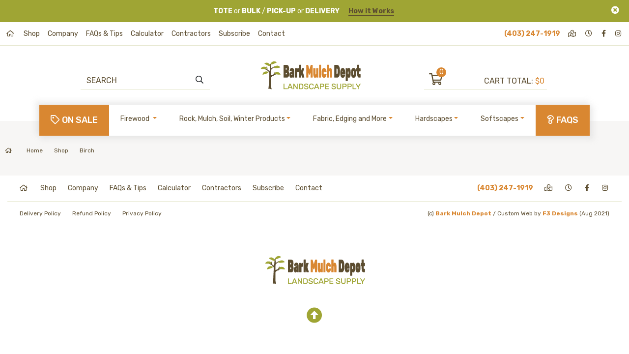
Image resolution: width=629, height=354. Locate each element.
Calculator (147, 34)
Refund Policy (91, 213)
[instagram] (619, 34)
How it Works (371, 11)
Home (24, 150)
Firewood (135, 119)
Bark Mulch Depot (463, 213)
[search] (199, 80)
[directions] (572, 34)
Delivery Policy (40, 213)
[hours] (589, 34)
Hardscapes (434, 119)
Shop (32, 34)
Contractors (191, 34)
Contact (271, 34)
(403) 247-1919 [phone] (532, 34)
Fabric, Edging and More (350, 119)
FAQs (562, 120)
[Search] (140, 80)
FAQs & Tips (104, 34)
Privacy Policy (142, 213)
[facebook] (604, 34)
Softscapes (499, 119)
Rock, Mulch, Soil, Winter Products (232, 119)
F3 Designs (560, 213)
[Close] (615, 10)
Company (63, 34)
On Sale (74, 120)
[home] (11, 34)
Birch (87, 150)
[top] (314, 316)
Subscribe (234, 34)
